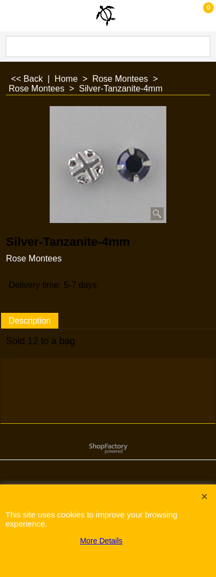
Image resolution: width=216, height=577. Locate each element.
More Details (101, 540)
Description (30, 320)
